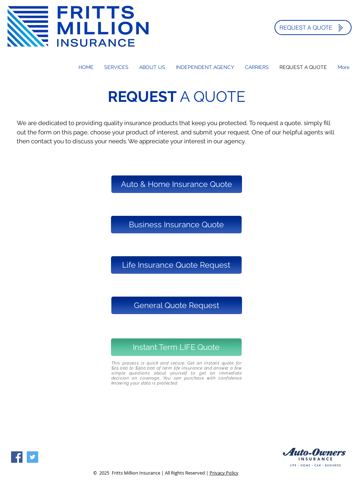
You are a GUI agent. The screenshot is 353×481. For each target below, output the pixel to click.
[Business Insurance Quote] (176, 224)
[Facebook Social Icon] (16, 457)
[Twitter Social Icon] (32, 457)
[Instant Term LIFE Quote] (176, 347)
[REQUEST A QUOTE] (313, 27)
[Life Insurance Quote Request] (176, 265)
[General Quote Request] (176, 305)
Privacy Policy (224, 473)
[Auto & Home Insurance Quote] (176, 184)
